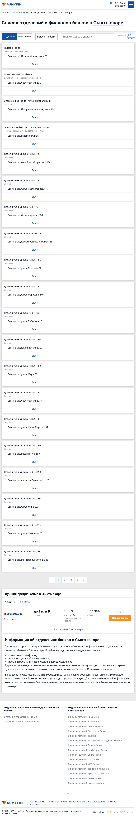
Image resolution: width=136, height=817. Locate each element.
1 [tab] (68, 793)
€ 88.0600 (120, 6)
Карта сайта (33, 804)
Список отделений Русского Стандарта (88, 773)
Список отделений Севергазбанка (86, 783)
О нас (30, 801)
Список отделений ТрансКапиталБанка (88, 769)
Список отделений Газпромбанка (85, 726)
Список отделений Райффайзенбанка (88, 750)
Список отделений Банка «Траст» (85, 754)
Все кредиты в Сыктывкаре (68, 629)
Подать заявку (120, 618)
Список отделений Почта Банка (84, 778)
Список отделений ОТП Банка (83, 759)
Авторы (112, 801)
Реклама (40, 801)
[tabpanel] (34, 715)
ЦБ (111, 3)
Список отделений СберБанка (83, 717)
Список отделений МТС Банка (83, 764)
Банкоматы (24, 36)
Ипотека (25, 601)
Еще (34, 64)
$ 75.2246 (120, 3)
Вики (64, 801)
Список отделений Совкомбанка (85, 745)
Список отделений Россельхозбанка (87, 731)
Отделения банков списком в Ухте (22, 721)
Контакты (53, 801)
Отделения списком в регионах (20, 717)
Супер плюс (10, 619)
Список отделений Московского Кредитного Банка (95, 740)
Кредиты (10, 601)
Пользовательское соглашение (87, 801)
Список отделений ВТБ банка (83, 721)
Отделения (9, 36)
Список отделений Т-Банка (82, 736)
